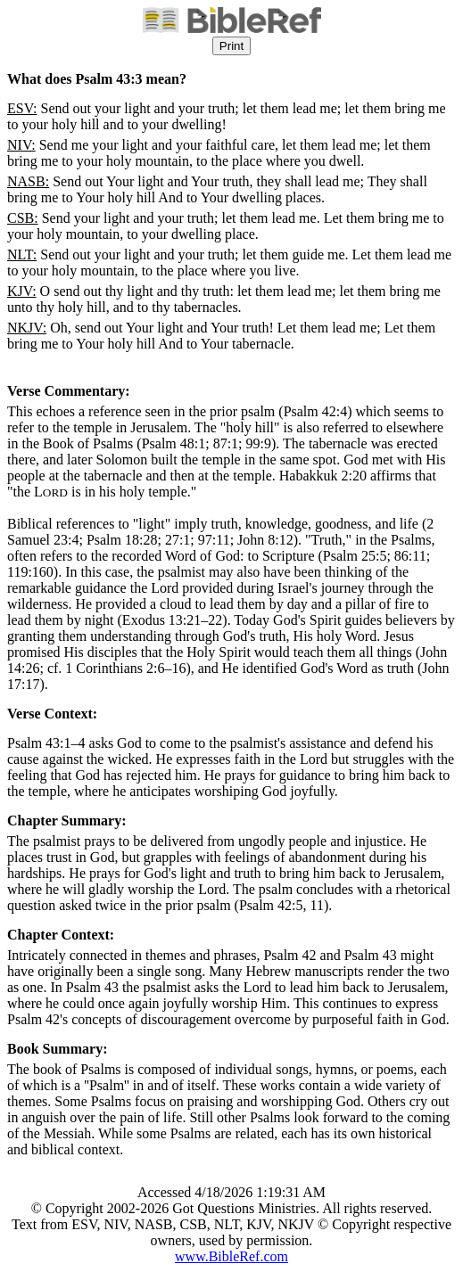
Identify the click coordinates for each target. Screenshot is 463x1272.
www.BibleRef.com (231, 1256)
